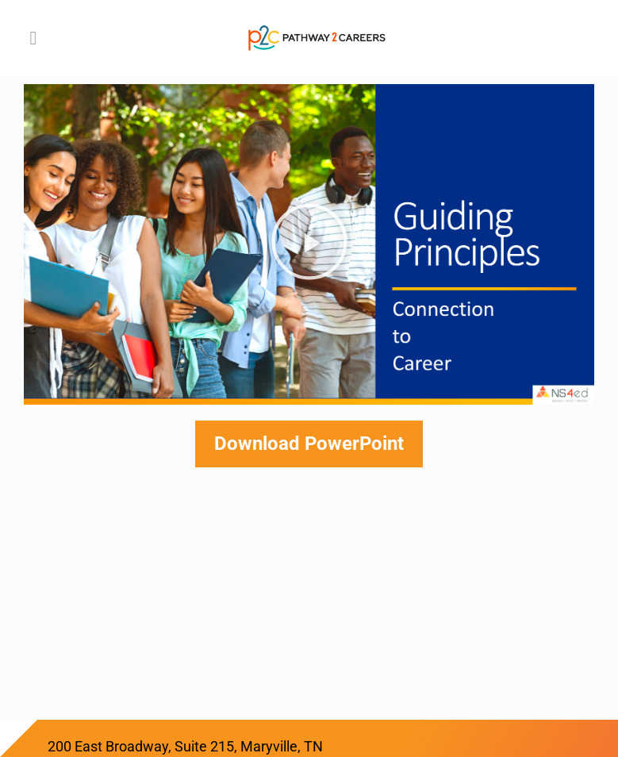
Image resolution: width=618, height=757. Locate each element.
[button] (309, 244)
